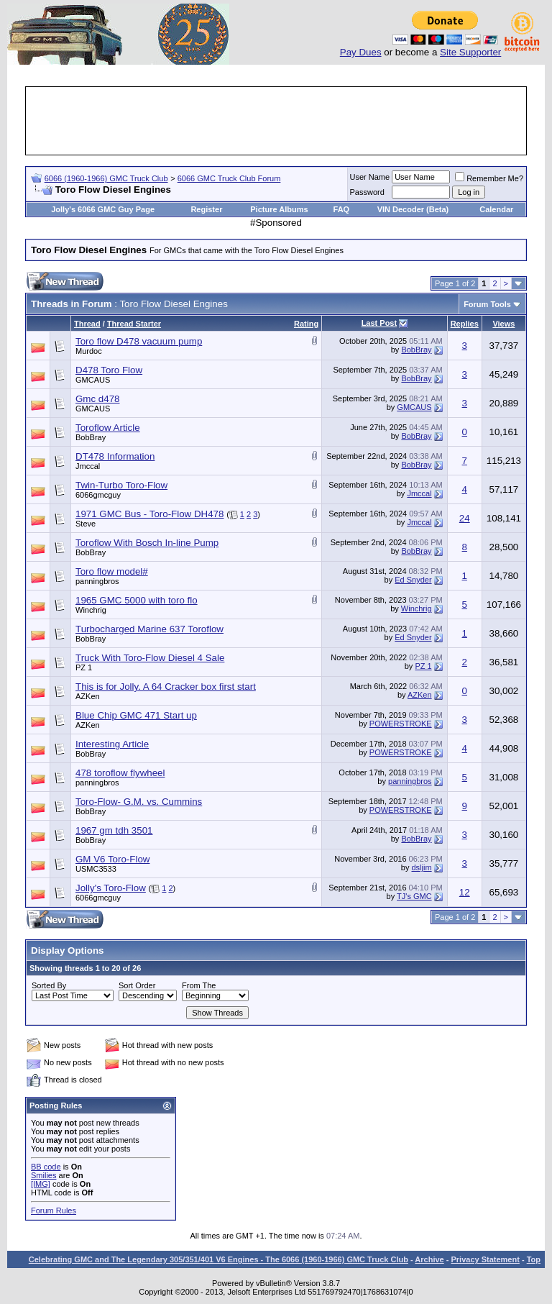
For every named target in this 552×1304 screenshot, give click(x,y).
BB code (46, 1166)
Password (367, 192)
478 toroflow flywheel (120, 772)
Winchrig (90, 610)
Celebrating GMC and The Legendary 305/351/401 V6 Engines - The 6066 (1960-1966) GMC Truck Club (218, 1259)
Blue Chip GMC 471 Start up (136, 715)
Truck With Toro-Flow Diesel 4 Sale (149, 657)
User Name (370, 177)
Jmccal (87, 466)
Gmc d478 (97, 398)
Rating (306, 323)
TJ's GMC (414, 896)
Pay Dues (361, 52)
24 (464, 518)
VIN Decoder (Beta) (413, 209)
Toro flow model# (111, 571)
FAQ (342, 209)
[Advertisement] (289, 120)
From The (199, 985)
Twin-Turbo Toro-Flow (121, 485)
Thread (87, 323)
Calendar (496, 209)
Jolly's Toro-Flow (110, 888)
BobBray (416, 349)
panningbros (97, 581)
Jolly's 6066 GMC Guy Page (103, 209)
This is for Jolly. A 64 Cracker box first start (165, 686)
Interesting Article (112, 744)
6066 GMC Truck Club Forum (229, 178)
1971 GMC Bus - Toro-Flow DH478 (149, 514)
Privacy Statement (485, 1259)
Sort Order (137, 985)
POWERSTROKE (400, 723)
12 (464, 892)
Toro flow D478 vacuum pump (138, 341)
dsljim (421, 867)
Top (533, 1259)
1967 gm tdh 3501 (113, 830)
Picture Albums (279, 209)
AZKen (87, 696)
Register (206, 209)
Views (503, 323)
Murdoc (88, 351)
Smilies (43, 1175)
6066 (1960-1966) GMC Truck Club (106, 178)
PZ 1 (83, 667)
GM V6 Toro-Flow (112, 859)
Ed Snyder (413, 579)
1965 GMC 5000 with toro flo (136, 600)
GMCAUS (92, 379)
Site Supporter (470, 52)
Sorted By (49, 985)
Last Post (379, 323)
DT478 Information (115, 456)
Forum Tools (487, 304)
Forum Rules (53, 1210)
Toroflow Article (107, 427)
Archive (429, 1259)
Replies (465, 323)
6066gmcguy (98, 495)
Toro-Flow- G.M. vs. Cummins (138, 801)
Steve (85, 523)
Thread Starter (134, 323)
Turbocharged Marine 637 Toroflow (149, 629)
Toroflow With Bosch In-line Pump (146, 542)
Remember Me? (489, 178)
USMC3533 (95, 869)
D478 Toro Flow (108, 370)
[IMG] (40, 1184)
